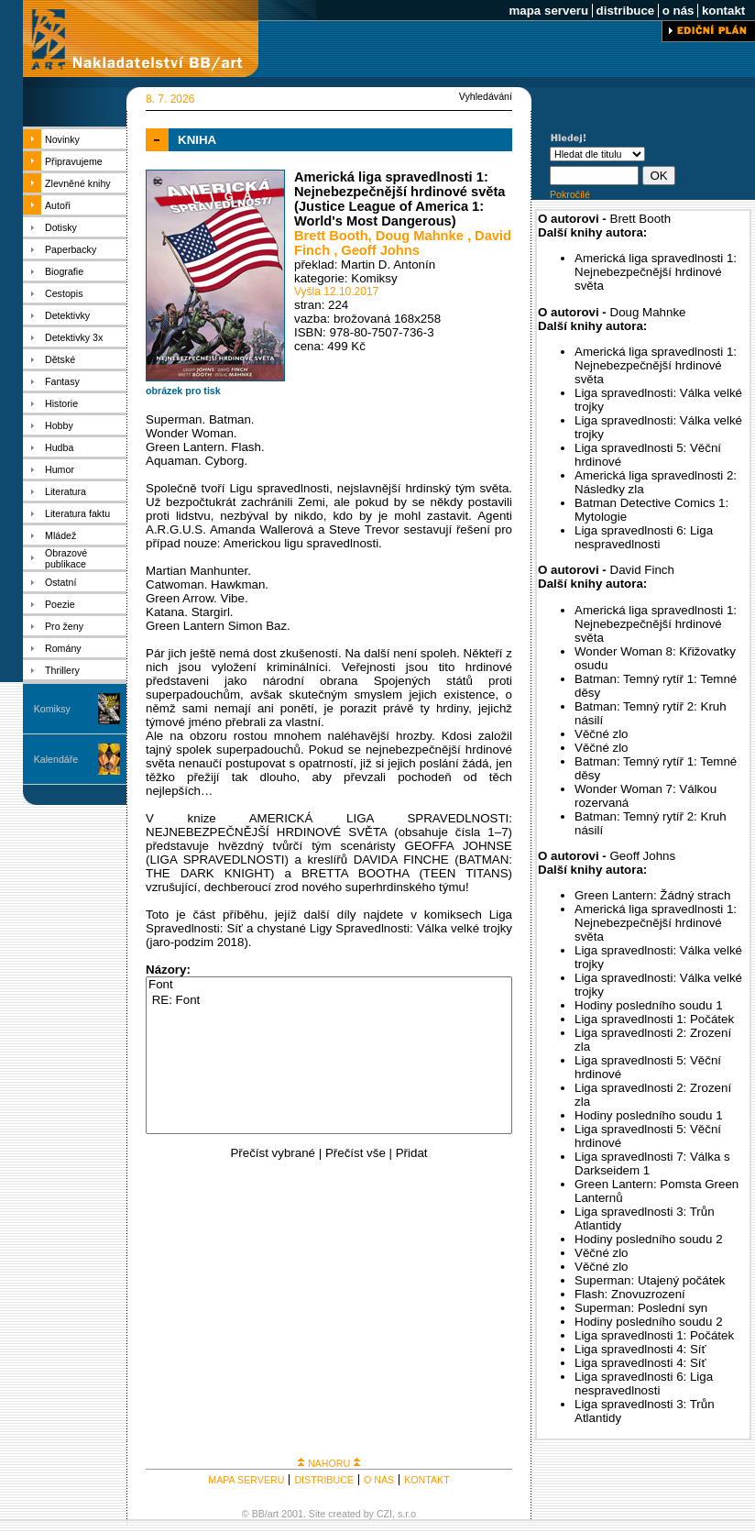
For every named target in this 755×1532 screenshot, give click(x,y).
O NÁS (379, 1479)
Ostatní (60, 582)
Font (329, 985)
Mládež (60, 535)
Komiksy (52, 708)
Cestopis (63, 293)
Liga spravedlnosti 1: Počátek (654, 1019)
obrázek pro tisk (183, 390)
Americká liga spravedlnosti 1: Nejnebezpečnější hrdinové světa (655, 271)
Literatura (65, 491)
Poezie (60, 604)
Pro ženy (64, 626)
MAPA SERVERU (246, 1479)
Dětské (60, 359)
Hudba (59, 447)
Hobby (59, 425)
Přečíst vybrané (272, 1153)
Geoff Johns (380, 250)
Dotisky (61, 227)
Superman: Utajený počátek (649, 1280)
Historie (61, 403)
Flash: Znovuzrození (629, 1294)
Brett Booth (331, 235)
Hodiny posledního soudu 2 (648, 1239)
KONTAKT (427, 1479)
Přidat (412, 1153)
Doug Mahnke (421, 235)
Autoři (58, 205)
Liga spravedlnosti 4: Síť (640, 1349)
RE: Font (329, 1000)
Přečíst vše (355, 1153)
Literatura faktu (77, 513)
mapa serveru (549, 10)
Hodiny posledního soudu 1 (648, 1005)
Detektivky (67, 315)
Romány (63, 648)
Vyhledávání (485, 96)
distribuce (625, 10)
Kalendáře (56, 759)
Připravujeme (74, 161)
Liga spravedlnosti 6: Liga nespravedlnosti (643, 537)
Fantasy (62, 381)
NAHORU (329, 1463)
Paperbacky (70, 249)
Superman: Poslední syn (640, 1308)
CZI (384, 1513)
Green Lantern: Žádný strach (652, 895)
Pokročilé (570, 194)
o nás (678, 10)
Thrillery (62, 670)
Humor (59, 469)
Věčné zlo (601, 734)
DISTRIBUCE (324, 1479)
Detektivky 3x (74, 337)
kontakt (723, 10)
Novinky (62, 139)
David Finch (642, 570)
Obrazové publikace (66, 558)
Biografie (64, 271)
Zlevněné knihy (78, 183)
